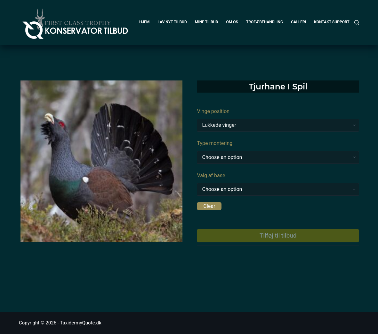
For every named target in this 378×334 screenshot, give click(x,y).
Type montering (214, 143)
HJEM (144, 22)
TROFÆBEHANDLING (264, 22)
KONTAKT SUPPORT (331, 22)
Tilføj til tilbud (278, 235)
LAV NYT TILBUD (172, 22)
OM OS (232, 22)
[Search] (356, 22)
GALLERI (298, 22)
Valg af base (211, 175)
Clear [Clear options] (209, 206)
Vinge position (213, 111)
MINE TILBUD (206, 22)
